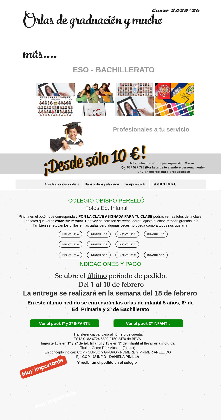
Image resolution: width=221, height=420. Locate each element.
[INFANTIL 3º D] (156, 255)
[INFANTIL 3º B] (99, 255)
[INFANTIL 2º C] (127, 244)
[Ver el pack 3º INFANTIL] (148, 323)
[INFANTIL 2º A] (70, 244)
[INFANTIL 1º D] (156, 234)
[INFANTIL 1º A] (70, 234)
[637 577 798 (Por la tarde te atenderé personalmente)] (166, 167)
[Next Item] (187, 99)
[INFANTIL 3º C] (127, 255)
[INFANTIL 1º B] (99, 234)
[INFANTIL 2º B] (99, 244)
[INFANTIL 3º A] (70, 255)
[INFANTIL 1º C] (127, 234)
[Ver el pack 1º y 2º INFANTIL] (64, 323)
